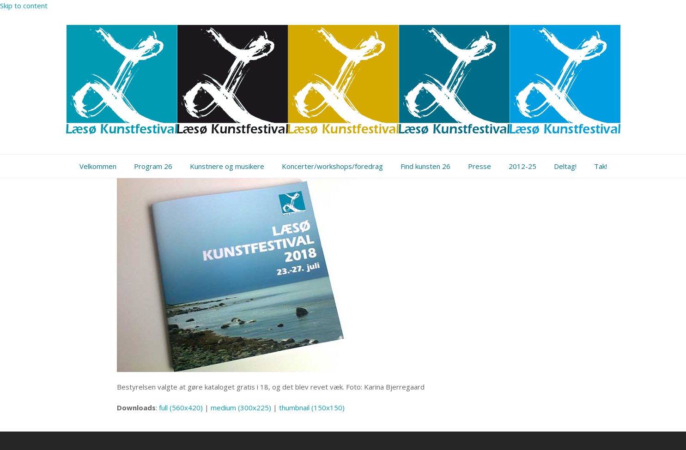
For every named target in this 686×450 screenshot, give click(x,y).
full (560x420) (181, 407)
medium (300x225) (241, 407)
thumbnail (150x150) (312, 407)
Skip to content (24, 5)
